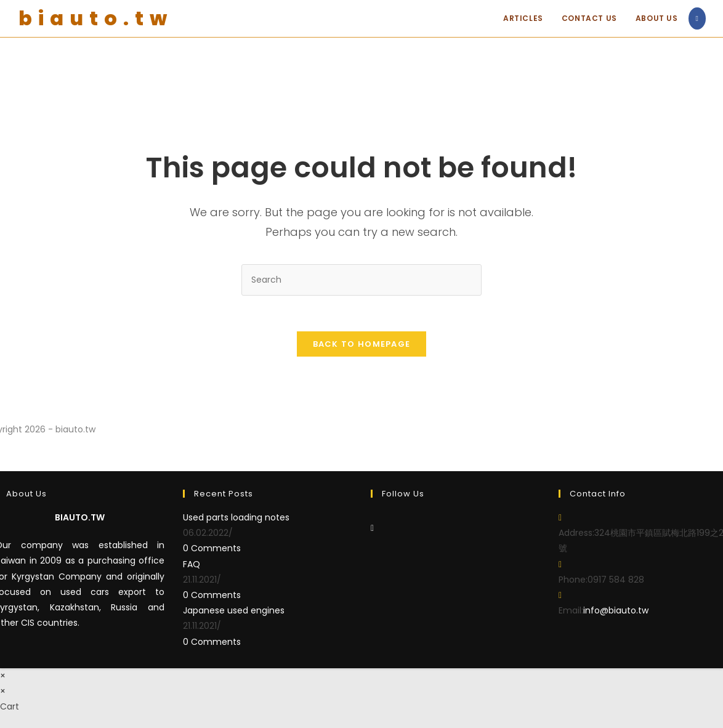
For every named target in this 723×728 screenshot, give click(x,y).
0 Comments (212, 549)
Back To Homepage (362, 345)
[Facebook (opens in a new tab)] (697, 18)
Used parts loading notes (236, 518)
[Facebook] (372, 529)
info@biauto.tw (615, 611)
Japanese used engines (234, 611)
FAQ (191, 565)
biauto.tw (95, 18)
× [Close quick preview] (3, 676)
